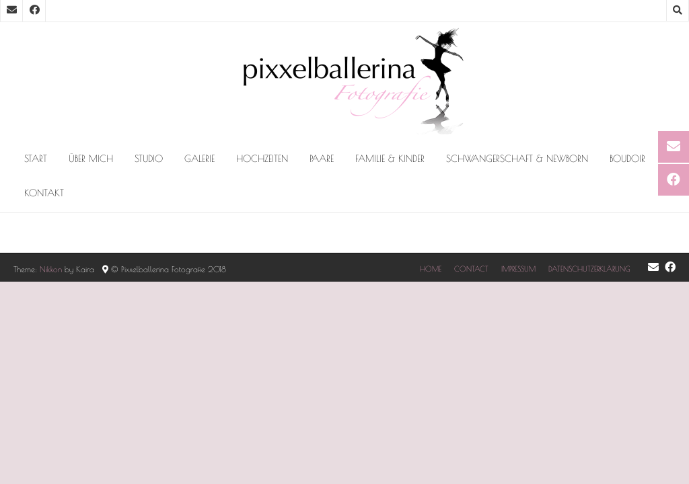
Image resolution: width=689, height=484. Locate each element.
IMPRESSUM (518, 268)
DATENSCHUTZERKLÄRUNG (589, 268)
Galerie (199, 158)
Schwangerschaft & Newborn (517, 158)
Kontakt (44, 193)
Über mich (91, 158)
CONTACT (471, 268)
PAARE (322, 158)
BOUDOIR (627, 158)
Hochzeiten (262, 158)
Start (35, 158)
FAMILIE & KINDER (390, 158)
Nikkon (51, 269)
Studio (149, 158)
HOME (430, 268)
